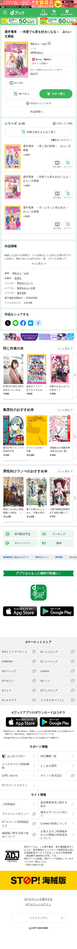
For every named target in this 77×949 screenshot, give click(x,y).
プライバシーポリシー (15, 813)
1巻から (55, 140)
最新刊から (66, 140)
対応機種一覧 (48, 756)
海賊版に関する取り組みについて (15, 834)
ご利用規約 (8, 804)
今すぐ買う (58, 93)
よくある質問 (48, 765)
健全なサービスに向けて (53, 814)
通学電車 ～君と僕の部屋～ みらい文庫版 (47, 148)
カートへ (24, 93)
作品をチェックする (41, 103)
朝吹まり (35, 43)
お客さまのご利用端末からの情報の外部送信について (53, 835)
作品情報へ (36, 111)
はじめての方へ (14, 756)
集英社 (18, 278)
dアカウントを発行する (39, 899)
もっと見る (64, 348)
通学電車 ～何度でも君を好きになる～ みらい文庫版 (47, 178)
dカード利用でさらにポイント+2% (45, 70)
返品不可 (34, 74)
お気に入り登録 (64, 123)
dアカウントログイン (14, 785)
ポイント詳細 (39, 63)
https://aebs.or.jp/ (35, 864)
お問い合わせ (10, 775)
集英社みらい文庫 (26, 288)
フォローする (49, 43)
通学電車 (21, 293)
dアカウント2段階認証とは (15, 823)
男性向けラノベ (25, 283)
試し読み (18, 82)
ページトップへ (38, 917)
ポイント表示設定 (51, 775)
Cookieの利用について (53, 823)
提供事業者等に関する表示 (53, 804)
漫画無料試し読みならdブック (16, 557)
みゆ (44, 43)
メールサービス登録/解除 (15, 766)
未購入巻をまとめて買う (41, 131)
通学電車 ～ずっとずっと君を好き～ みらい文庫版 (47, 209)
